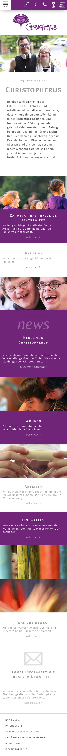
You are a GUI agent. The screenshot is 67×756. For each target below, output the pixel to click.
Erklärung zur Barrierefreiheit (26, 738)
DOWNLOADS (13, 743)
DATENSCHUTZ (13, 726)
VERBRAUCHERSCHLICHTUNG (22, 732)
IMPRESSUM (12, 720)
